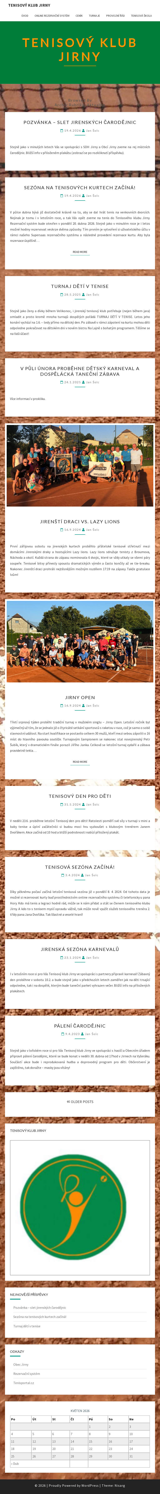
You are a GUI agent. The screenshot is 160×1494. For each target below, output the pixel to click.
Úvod (24, 16)
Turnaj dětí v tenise (80, 286)
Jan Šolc (93, 130)
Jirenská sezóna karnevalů (80, 949)
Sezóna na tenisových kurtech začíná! (80, 187)
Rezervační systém (26, 1374)
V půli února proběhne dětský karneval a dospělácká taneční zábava (80, 371)
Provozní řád (115, 16)
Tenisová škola (141, 16)
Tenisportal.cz (23, 1383)
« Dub (15, 1463)
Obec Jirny (20, 1364)
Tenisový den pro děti (80, 796)
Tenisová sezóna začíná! (80, 867)
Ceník (79, 16)
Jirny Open (80, 697)
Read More (81, 252)
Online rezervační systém (52, 16)
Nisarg (120, 1485)
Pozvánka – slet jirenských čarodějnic (80, 122)
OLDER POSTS (80, 1101)
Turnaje (94, 16)
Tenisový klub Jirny (29, 5)
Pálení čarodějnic (80, 1026)
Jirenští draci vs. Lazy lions (80, 521)
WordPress (90, 1485)
